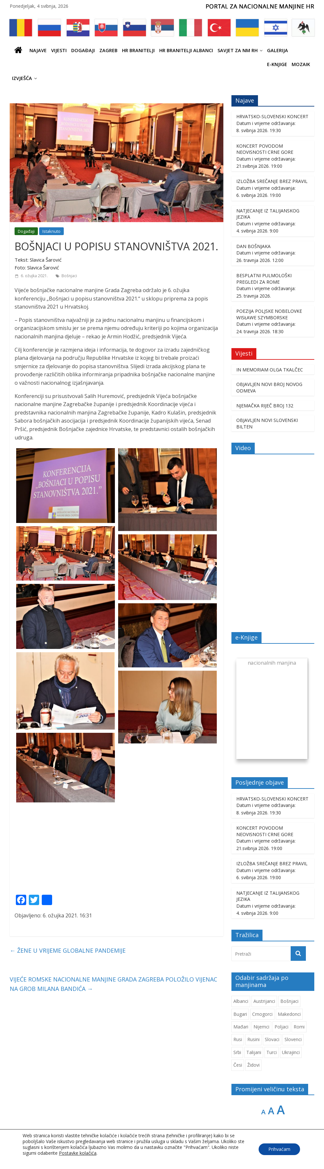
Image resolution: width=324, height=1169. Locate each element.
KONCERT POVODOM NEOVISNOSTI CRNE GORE (264, 149)
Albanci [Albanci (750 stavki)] (240, 1001)
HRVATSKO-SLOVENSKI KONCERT (272, 116)
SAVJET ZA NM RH (238, 50)
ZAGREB (108, 50)
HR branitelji (138, 50)
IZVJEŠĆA (22, 78)
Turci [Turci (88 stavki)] (271, 1052)
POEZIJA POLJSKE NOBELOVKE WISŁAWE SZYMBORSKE (269, 314)
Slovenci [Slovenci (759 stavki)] (293, 1039)
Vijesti (59, 50)
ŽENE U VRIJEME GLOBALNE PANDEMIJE (68, 950)
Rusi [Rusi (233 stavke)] (237, 1039)
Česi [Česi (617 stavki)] (237, 1065)
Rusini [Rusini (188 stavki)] (253, 1039)
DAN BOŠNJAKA (253, 246)
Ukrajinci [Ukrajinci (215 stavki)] (291, 1052)
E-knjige (277, 64)
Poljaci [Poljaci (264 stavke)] (281, 1027)
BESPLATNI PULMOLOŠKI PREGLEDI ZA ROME (264, 278)
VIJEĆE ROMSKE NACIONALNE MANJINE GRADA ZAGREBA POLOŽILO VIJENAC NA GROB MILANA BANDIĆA (113, 984)
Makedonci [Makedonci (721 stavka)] (289, 1014)
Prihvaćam (279, 1149)
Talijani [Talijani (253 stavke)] (253, 1052)
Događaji (83, 50)
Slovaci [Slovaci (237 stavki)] (272, 1039)
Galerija (277, 50)
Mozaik (301, 64)
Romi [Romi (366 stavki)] (299, 1027)
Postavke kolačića (77, 1153)
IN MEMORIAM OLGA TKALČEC (269, 370)
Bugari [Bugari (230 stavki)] (240, 1014)
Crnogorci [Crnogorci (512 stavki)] (262, 1014)
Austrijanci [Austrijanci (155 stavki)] (264, 1001)
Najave (38, 50)
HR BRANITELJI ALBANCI (186, 50)
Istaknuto (51, 231)
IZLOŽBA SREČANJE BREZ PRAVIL (271, 181)
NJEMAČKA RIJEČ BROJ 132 (264, 406)
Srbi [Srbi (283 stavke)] (237, 1052)
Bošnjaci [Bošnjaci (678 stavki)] (289, 1001)
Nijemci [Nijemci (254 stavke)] (261, 1027)
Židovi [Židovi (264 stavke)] (253, 1065)
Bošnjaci (69, 275)
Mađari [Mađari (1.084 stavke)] (240, 1027)
